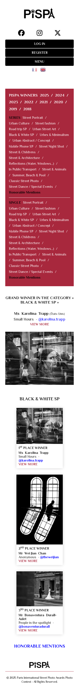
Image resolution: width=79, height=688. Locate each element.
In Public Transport (22, 169)
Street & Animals (54, 169)
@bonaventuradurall (34, 627)
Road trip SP (18, 129)
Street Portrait (33, 118)
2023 (13, 102)
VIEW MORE (39, 324)
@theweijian (49, 557)
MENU (39, 62)
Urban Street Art (44, 129)
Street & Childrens (22, 152)
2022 (28, 102)
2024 (59, 95)
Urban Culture (19, 123)
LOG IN (39, 44)
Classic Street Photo (24, 181)
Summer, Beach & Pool (29, 175)
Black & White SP (21, 135)
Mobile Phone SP (21, 146)
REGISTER (40, 53)
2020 (58, 102)
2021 (43, 102)
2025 (44, 95)
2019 (13, 109)
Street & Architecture (24, 158)
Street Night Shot (51, 146)
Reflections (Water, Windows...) (31, 164)
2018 (27, 109)
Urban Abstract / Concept (31, 140)
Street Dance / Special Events (31, 187)
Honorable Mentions (24, 192)
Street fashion (45, 123)
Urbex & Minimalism (54, 135)
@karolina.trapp (51, 319)
